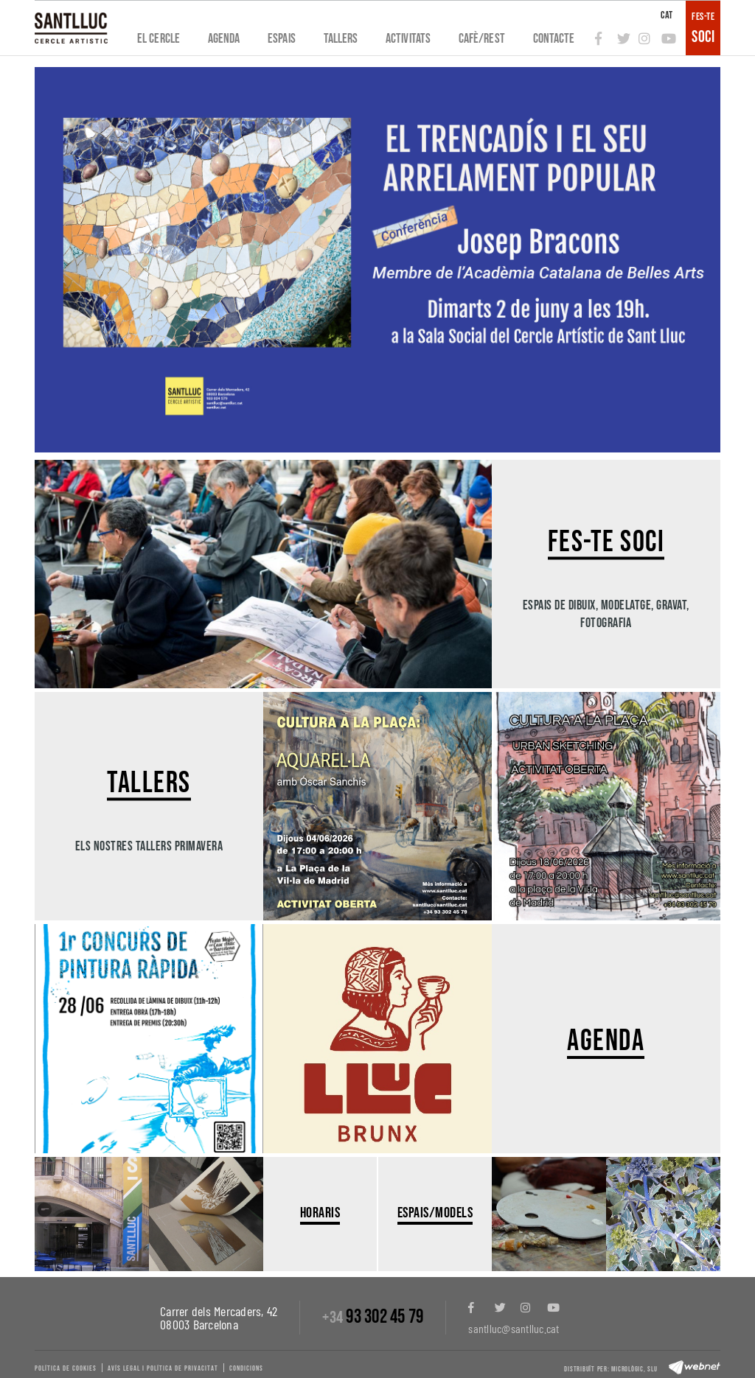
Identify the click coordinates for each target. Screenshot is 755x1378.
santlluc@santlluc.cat (513, 1328)
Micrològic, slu (634, 1369)
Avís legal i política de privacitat (163, 1368)
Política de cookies (66, 1368)
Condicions (246, 1368)
